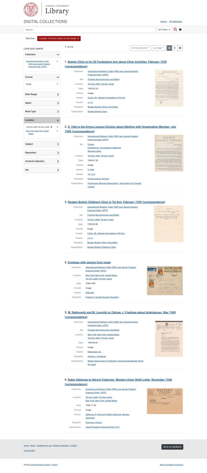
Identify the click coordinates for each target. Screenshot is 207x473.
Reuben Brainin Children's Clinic (101, 247)
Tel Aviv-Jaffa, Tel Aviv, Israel (101, 84)
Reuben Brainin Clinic (97, 111)
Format (28, 77)
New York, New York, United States (101, 275)
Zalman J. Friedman (97, 356)
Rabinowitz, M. (94, 352)
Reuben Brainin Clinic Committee (103, 107)
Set (27, 169)
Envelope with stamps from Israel (89, 262)
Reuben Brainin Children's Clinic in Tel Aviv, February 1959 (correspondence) (116, 202)
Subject (29, 144)
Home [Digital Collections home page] (26, 445)
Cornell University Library (40, 465)
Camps (91, 144)
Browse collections (61, 445)
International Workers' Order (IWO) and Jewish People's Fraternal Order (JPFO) (38, 64)
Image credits (29, 450)
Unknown (90, 292)
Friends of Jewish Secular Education (102, 297)
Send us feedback (172, 446)
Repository (30, 152)
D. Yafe (91, 169)
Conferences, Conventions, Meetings (104, 148)
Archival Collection (34, 161)
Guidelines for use (44, 445)
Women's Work (94, 151)
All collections (175, 21)
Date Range (31, 94)
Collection (30, 54)
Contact (73, 445)
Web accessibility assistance (171, 465)
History (163, 21)
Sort (139, 48)
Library (56, 9)
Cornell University (31, 9)
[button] (59, 38)
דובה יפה (91, 174)
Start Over (30, 38)
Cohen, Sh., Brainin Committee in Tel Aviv (106, 98)
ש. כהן (90, 238)
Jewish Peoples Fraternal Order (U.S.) (103, 427)
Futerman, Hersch (94, 422)
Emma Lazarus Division (98, 179)
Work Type (30, 111)
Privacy (54, 465)
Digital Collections (45, 21)
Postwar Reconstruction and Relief (103, 79)
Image (28, 84)
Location (29, 120)
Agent (28, 103)
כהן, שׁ (90, 102)
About (32, 445)
